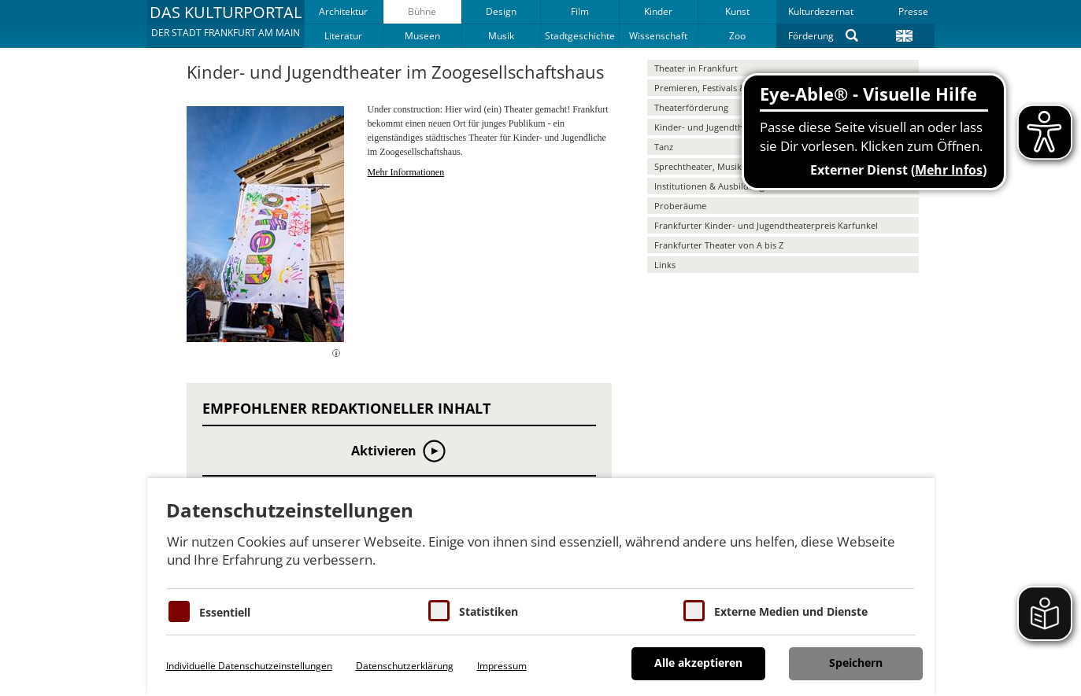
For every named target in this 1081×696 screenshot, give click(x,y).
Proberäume (680, 206)
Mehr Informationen (406, 172)
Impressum (502, 665)
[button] (225, 23)
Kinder (658, 11)
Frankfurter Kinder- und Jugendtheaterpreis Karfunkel (766, 225)
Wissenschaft (658, 35)
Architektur (343, 11)
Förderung (811, 35)
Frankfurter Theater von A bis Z (718, 245)
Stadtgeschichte (580, 35)
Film (580, 11)
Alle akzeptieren (698, 662)
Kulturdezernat (820, 11)
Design (501, 11)
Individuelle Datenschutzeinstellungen (249, 665)
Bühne (422, 11)
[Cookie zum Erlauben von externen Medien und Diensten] (694, 610)
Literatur (343, 35)
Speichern (856, 662)
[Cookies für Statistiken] (439, 610)
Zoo (737, 35)
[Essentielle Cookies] (179, 611)
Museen (422, 35)
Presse (913, 11)
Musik (501, 35)
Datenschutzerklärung (405, 665)
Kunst (737, 11)
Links (665, 265)
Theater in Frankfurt (696, 68)
